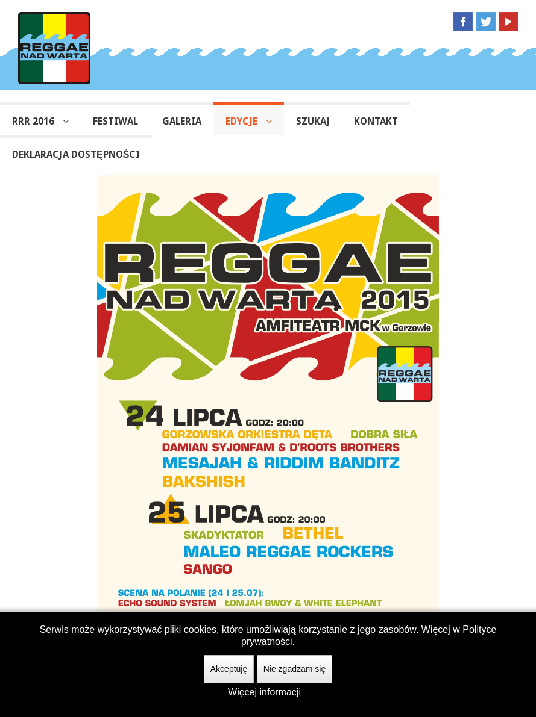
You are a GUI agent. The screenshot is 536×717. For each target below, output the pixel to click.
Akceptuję (228, 669)
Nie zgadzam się (294, 669)
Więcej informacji (264, 692)
